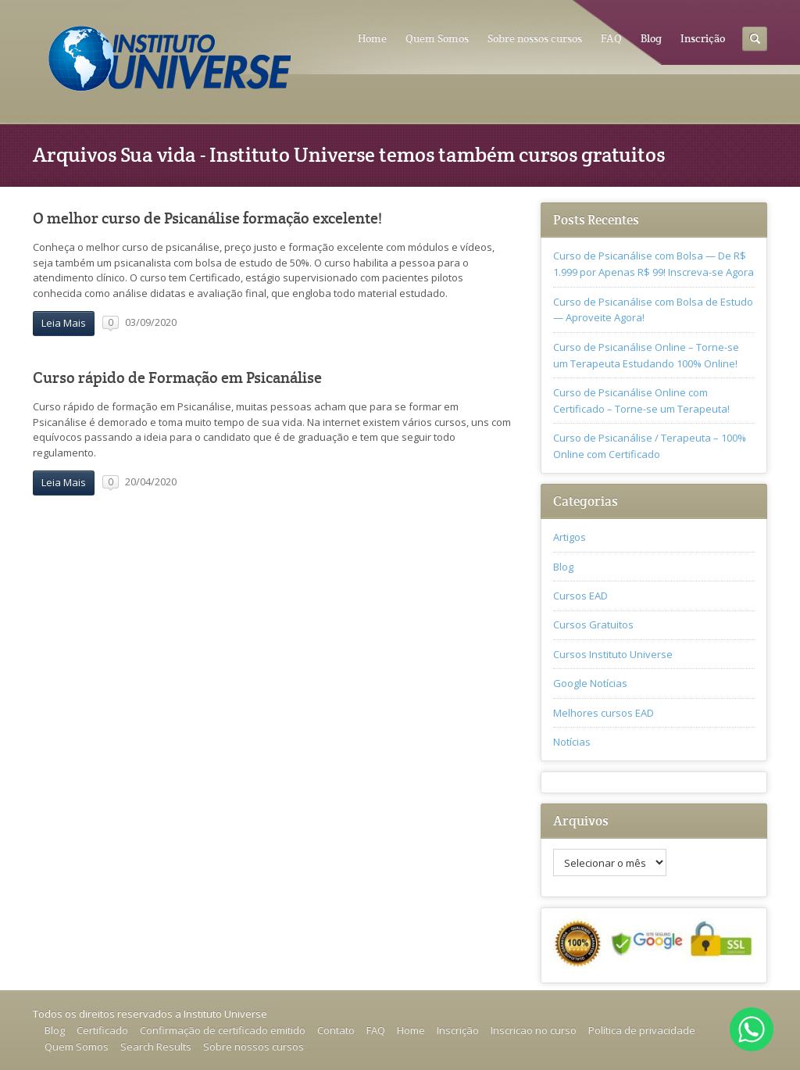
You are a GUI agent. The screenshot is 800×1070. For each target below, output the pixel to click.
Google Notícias (590, 683)
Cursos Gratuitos (593, 624)
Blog (651, 38)
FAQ (611, 38)
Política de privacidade (641, 1030)
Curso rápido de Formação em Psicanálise (177, 378)
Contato (336, 1030)
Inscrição (702, 38)
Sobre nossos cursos (535, 38)
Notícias (572, 742)
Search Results (155, 1047)
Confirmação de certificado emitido (222, 1030)
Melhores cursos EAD (603, 713)
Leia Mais (63, 323)
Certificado (102, 1030)
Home (372, 38)
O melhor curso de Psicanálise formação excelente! (207, 218)
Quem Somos (437, 38)
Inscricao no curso (534, 1030)
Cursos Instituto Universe (613, 654)
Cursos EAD (580, 596)
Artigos (569, 537)
